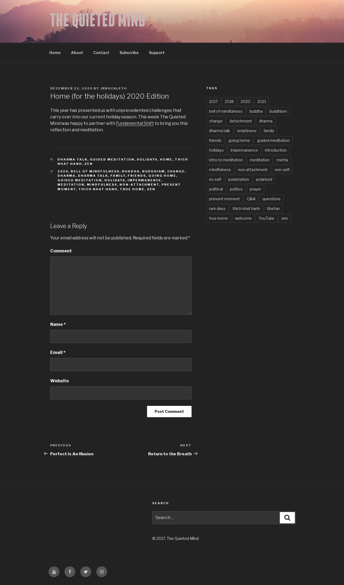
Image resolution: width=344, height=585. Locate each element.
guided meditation (79, 180)
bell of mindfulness (95, 171)
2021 (261, 101)
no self (215, 179)
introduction (276, 150)
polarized (264, 179)
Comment (61, 250)
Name (58, 324)
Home (55, 52)
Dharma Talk (72, 159)
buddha (131, 171)
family (117, 176)
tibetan (273, 208)
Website (59, 380)
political (216, 189)
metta (282, 160)
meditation (70, 184)
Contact (101, 52)
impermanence (144, 180)
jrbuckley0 (114, 88)
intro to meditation (226, 160)
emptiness (247, 130)
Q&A (251, 198)
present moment (224, 198)
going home (162, 176)
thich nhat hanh (98, 189)
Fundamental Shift (135, 123)
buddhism (153, 171)
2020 (62, 171)
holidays (114, 180)
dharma (66, 176)
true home (132, 189)
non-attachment (139, 184)
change (176, 171)
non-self (282, 169)
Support (157, 52)
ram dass (217, 208)
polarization (238, 179)
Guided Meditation (112, 159)
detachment (241, 121)
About (77, 52)
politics (236, 189)
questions (272, 198)
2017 (213, 101)
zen (88, 164)
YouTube (266, 218)
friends (137, 176)
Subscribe (129, 52)
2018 (229, 101)
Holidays (147, 159)
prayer (255, 189)
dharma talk (93, 176)
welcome (243, 218)
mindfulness (102, 184)
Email (58, 352)
